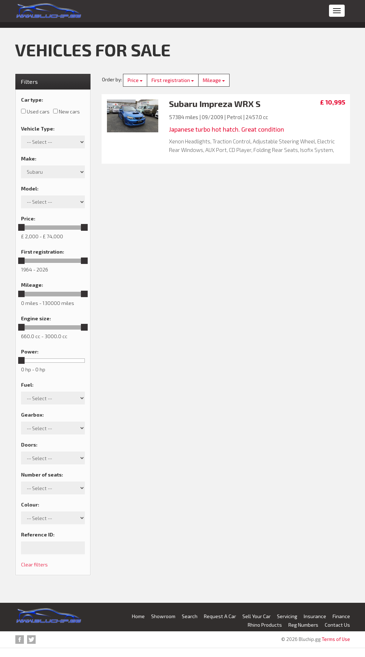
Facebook (19, 639)
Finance (341, 616)
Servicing (287, 616)
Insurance (315, 616)
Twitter (31, 639)
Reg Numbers (303, 625)
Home (138, 616)
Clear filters (34, 564)
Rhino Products (265, 625)
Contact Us (337, 625)
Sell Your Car (256, 616)
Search (189, 616)
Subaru (183, 103)
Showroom (163, 616)
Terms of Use (336, 639)
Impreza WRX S (230, 103)
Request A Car (220, 616)
